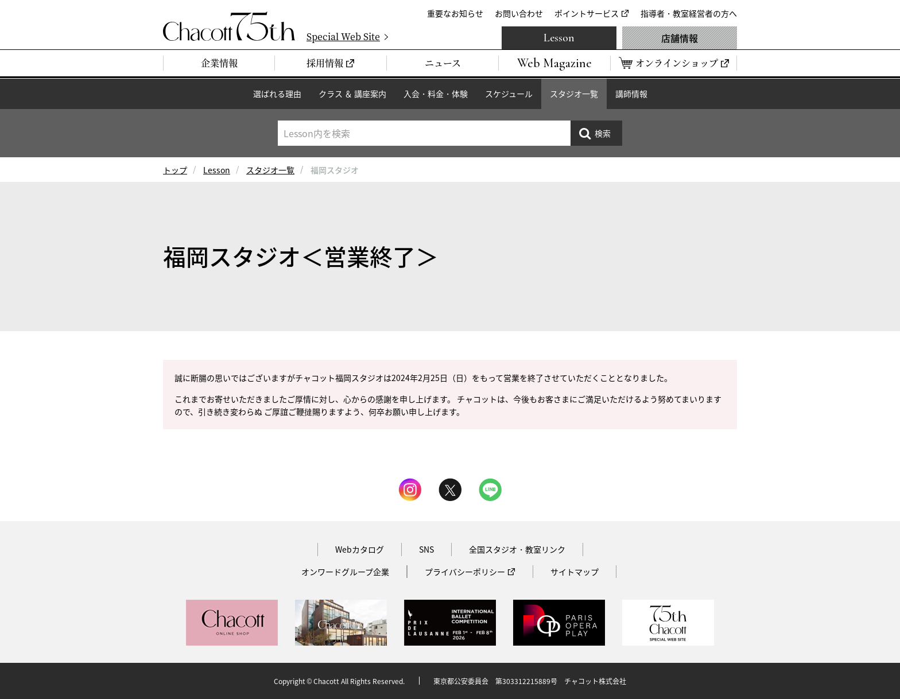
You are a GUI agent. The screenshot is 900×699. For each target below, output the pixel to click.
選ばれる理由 (277, 93)
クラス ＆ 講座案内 (352, 93)
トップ (175, 170)
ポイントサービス (586, 13)
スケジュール (509, 93)
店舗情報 (679, 38)
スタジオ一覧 (574, 93)
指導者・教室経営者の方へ (689, 13)
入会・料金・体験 (436, 93)
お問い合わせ (519, 13)
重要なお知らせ (455, 13)
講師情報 (631, 93)
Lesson (559, 38)
